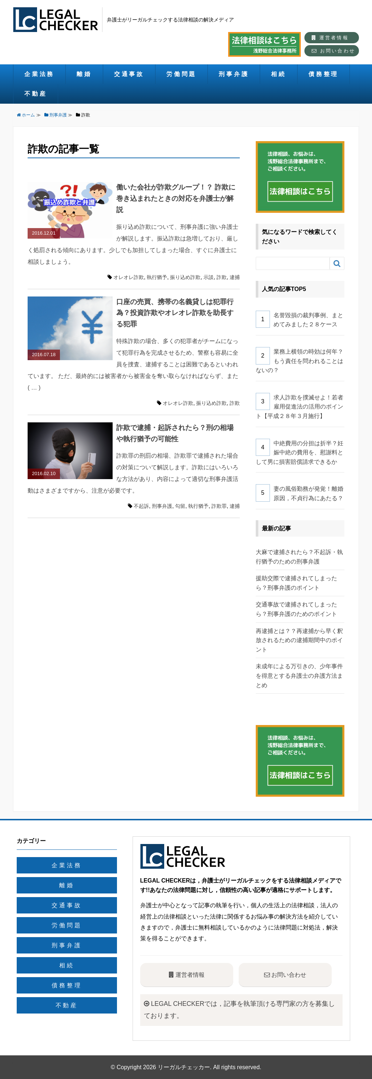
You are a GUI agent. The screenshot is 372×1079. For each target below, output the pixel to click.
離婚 (84, 74)
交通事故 (129, 74)
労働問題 (181, 74)
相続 (278, 74)
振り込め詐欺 (185, 277)
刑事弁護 (234, 74)
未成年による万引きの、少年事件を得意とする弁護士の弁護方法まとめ (299, 675)
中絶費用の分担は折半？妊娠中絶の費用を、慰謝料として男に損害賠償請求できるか (299, 452)
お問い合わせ (333, 50)
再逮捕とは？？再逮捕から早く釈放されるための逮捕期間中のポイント (299, 640)
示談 (208, 277)
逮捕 (235, 277)
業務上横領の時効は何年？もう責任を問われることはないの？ (299, 361)
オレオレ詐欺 (128, 277)
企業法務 (39, 74)
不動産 (35, 94)
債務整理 (323, 74)
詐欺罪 (219, 506)
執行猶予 (157, 277)
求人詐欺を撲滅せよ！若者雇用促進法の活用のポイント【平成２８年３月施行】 (299, 406)
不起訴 (141, 506)
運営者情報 (330, 37)
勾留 (180, 506)
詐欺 (222, 277)
